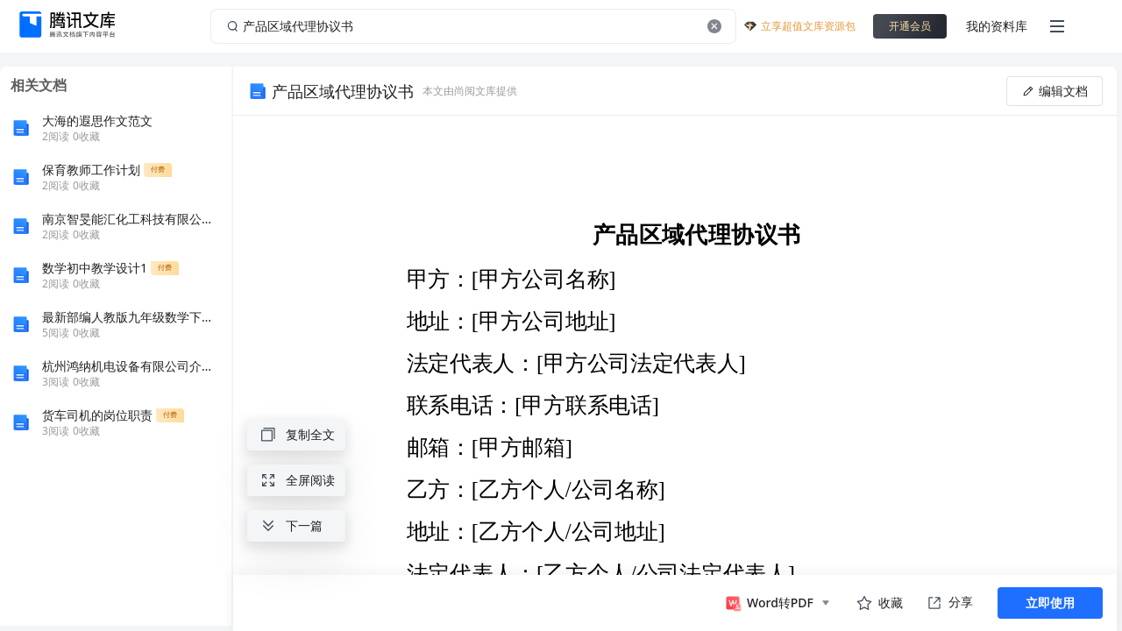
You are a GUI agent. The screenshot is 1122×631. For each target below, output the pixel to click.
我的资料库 (996, 26)
